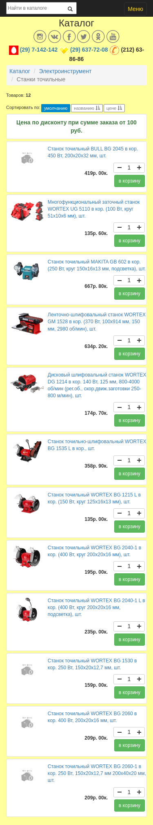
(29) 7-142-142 (39, 49)
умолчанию (55, 108)
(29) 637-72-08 (89, 49)
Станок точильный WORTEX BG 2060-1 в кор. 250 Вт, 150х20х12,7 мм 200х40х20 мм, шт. (97, 773)
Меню (135, 9)
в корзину (129, 181)
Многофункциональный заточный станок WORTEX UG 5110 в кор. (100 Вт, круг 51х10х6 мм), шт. (94, 209)
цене (114, 108)
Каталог (19, 71)
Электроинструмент (65, 71)
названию (87, 108)
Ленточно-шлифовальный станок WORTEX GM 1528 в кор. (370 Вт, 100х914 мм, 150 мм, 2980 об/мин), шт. (97, 321)
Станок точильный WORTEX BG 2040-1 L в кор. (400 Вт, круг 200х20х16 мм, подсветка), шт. (96, 607)
